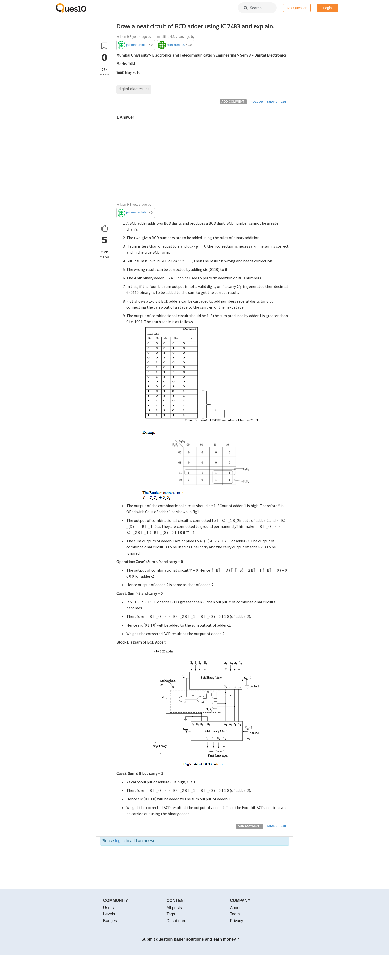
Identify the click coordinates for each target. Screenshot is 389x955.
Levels (109, 914)
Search (253, 7)
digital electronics (133, 89)
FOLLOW (257, 101)
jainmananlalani (137, 45)
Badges (110, 921)
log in (120, 841)
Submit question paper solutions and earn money (190, 939)
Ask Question (296, 8)
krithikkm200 (176, 45)
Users (108, 908)
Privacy (236, 921)
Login (327, 8)
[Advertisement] (203, 160)
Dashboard (176, 921)
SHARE (272, 101)
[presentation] (196, 246)
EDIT (284, 101)
